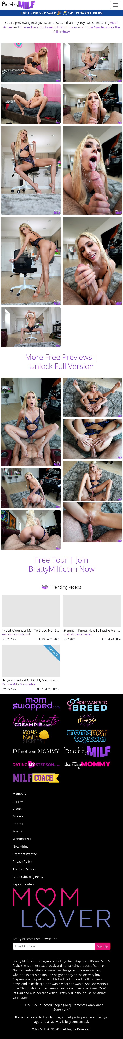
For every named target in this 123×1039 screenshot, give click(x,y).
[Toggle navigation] (115, 5)
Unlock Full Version (61, 366)
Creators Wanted (25, 854)
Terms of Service (24, 869)
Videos (17, 809)
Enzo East (7, 634)
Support (18, 801)
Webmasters (22, 839)
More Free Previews (58, 357)
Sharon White (28, 684)
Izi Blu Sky (69, 634)
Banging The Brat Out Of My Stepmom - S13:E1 (35, 680)
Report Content (24, 884)
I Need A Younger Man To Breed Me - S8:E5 (32, 630)
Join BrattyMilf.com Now (61, 564)
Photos (18, 824)
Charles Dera (29, 27)
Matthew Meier (10, 684)
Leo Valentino (83, 634)
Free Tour (51, 559)
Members (19, 793)
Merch (17, 831)
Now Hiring (21, 846)
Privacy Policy (22, 861)
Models (18, 816)
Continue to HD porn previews (61, 27)
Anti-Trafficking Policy (28, 877)
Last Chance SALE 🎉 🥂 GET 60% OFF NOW (61, 12)
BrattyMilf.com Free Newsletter (35, 939)
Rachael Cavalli (22, 634)
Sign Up (102, 946)
